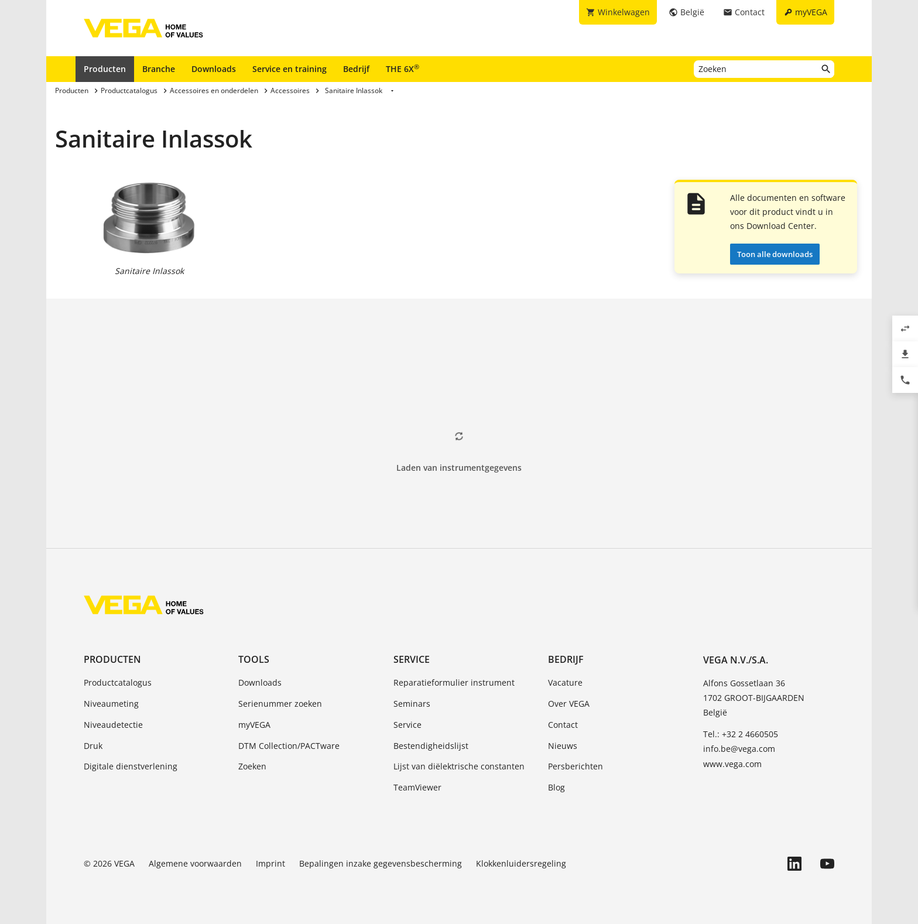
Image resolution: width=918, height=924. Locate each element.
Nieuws (562, 745)
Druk (93, 745)
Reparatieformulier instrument (454, 682)
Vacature (565, 682)
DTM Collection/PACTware (289, 745)
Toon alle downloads (775, 254)
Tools (253, 659)
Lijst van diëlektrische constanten (459, 766)
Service (411, 659)
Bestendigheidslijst (430, 745)
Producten (105, 68)
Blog (556, 787)
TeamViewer (417, 787)
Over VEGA (569, 703)
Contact (563, 724)
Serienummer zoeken (280, 703)
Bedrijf (356, 68)
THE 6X (402, 68)
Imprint (270, 863)
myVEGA (254, 724)
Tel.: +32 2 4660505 (740, 734)
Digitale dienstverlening (130, 766)
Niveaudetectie (113, 724)
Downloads (213, 68)
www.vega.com (732, 763)
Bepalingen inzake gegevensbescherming (380, 863)
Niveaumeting (111, 703)
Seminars (411, 703)
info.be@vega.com (739, 748)
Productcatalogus (118, 682)
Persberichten (575, 766)
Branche (158, 68)
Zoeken (252, 766)
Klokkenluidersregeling (521, 863)
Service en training (289, 68)
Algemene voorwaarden (195, 863)
